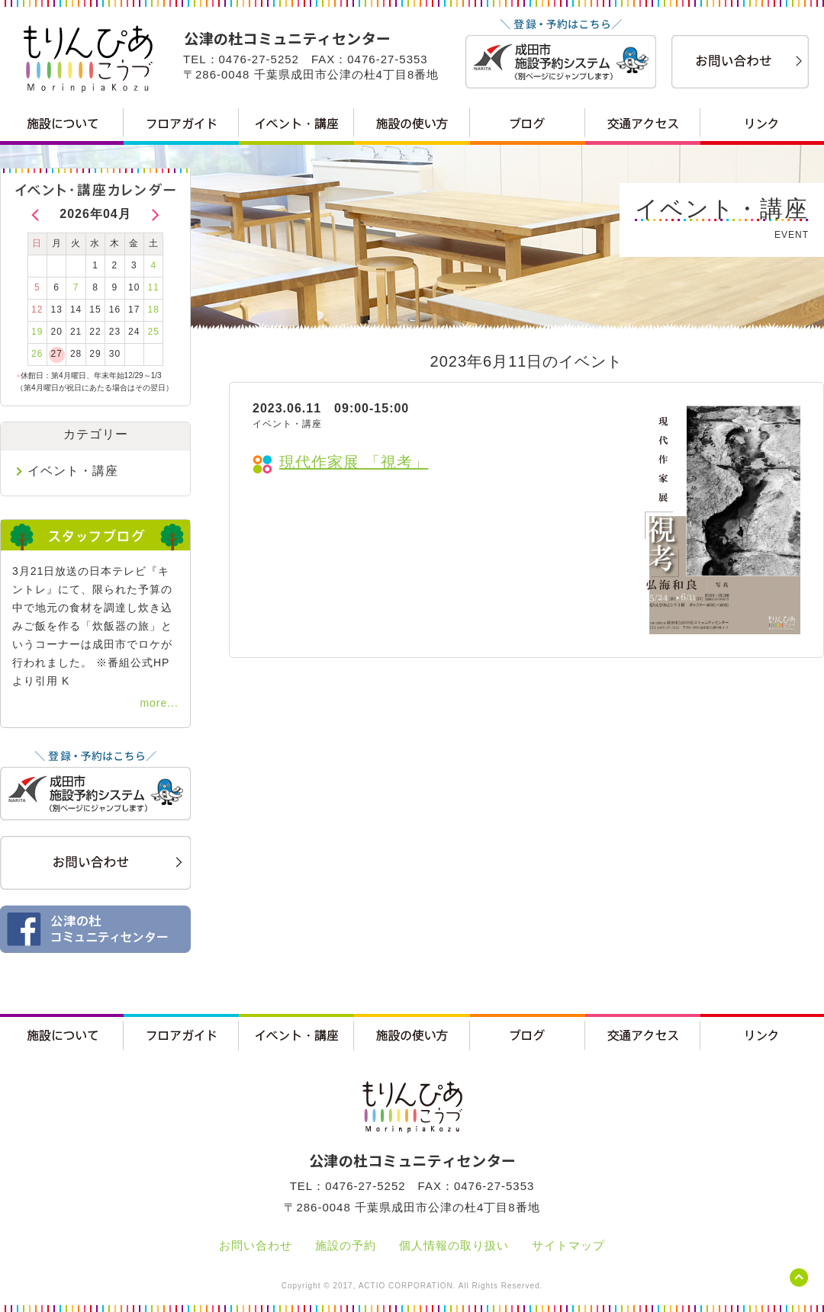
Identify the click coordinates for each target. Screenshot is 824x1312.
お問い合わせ (255, 1245)
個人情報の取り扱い (454, 1245)
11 (153, 287)
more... (159, 703)
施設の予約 (345, 1245)
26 (37, 353)
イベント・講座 (72, 470)
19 (37, 331)
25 (153, 331)
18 (153, 309)
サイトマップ (568, 1245)
